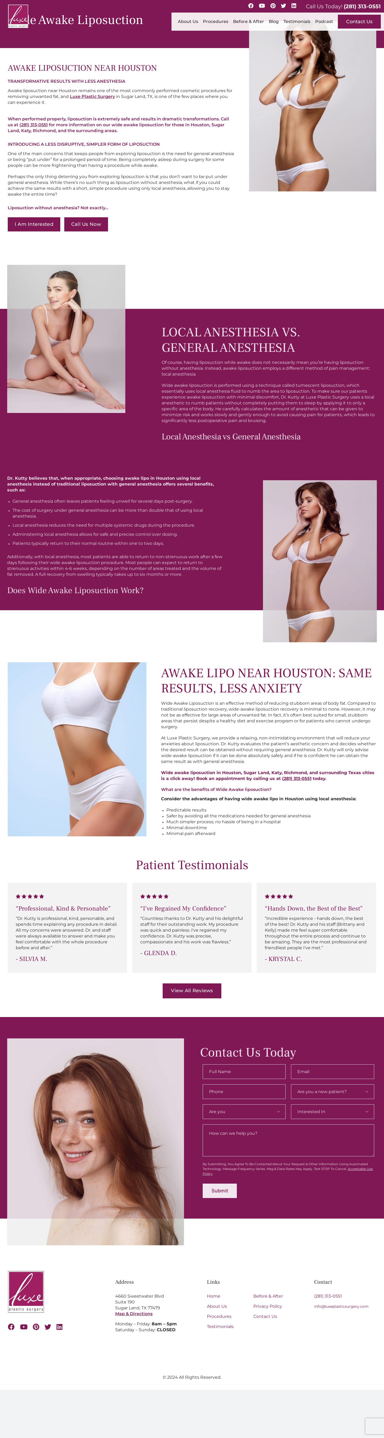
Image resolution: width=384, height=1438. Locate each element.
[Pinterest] (272, 6)
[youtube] (23, 1326)
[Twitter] (283, 6)
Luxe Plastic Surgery (91, 96)
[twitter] (48, 1326)
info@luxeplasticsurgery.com (341, 1306)
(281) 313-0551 (362, 6)
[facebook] (11, 1326)
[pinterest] (36, 1326)
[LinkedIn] (293, 6)
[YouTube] (262, 6)
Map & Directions (134, 1313)
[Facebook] (251, 6)
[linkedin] (59, 1326)
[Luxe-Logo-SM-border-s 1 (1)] (26, 1272)
